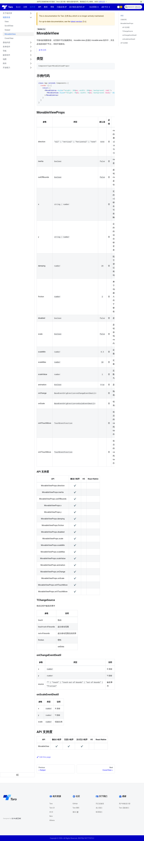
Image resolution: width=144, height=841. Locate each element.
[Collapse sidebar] (17, 774)
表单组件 (6, 47)
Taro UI (52, 808)
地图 (4, 59)
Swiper (7, 30)
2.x (17, 7)
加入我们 (99, 808)
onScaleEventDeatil (128, 39)
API (39, 7)
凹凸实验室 (100, 804)
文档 (25, 7)
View (7, 21)
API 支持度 (126, 27)
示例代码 (123, 19)
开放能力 (6, 67)
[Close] (141, 1)
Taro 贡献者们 (124, 808)
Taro (51, 804)
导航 (4, 51)
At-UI (51, 812)
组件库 (32, 7)
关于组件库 (7, 13)
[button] (120, 7)
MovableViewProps (126, 23)
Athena (52, 820)
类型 (121, 15)
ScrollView (9, 26)
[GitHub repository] (114, 7)
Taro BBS (76, 808)
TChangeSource (127, 31)
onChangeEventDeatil (129, 35)
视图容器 (6, 17)
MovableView (10, 34)
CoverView (9, 38)
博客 (52, 7)
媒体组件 (6, 55)
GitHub (75, 804)
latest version (76, 21)
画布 (4, 63)
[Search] (133, 7)
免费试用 (101, 2)
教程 (46, 7)
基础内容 (6, 42)
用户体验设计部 (124, 804)
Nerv (51, 816)
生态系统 (93, 7)
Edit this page (44, 757)
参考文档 (42, 50)
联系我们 (99, 812)
